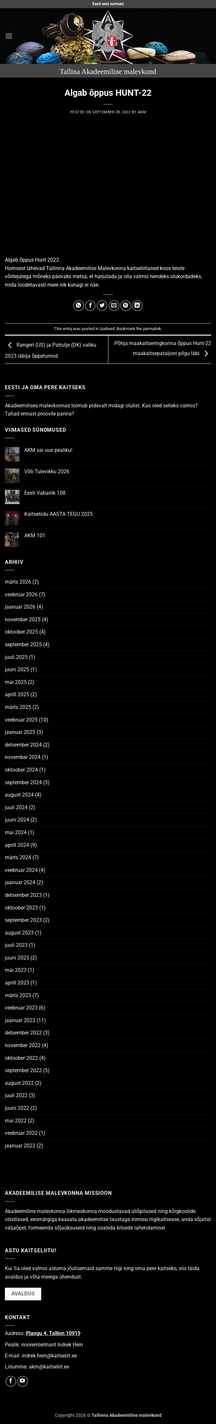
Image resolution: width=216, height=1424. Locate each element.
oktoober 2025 (21, 632)
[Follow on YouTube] (22, 1381)
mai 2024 (16, 832)
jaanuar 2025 (20, 732)
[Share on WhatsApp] (78, 305)
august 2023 (19, 933)
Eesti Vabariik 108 (45, 493)
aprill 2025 (17, 694)
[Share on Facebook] (90, 305)
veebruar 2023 (21, 1008)
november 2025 (23, 619)
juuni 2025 (17, 669)
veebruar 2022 (21, 1133)
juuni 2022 (17, 1108)
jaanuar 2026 (20, 607)
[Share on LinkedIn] (137, 305)
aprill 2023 (17, 983)
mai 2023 (16, 970)
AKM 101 (34, 535)
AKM (142, 112)
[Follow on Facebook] (11, 1381)
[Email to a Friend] (114, 305)
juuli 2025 (16, 657)
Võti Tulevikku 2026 (46, 471)
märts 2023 (18, 995)
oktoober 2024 (21, 770)
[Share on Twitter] (102, 305)
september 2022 (23, 1070)
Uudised (107, 328)
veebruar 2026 (21, 594)
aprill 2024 (17, 845)
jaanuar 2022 (20, 1146)
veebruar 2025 (21, 720)
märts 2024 (18, 857)
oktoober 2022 (21, 1058)
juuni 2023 (17, 958)
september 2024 (23, 782)
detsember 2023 (23, 895)
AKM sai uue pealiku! (48, 450)
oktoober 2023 (21, 908)
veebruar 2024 (21, 870)
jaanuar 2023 (20, 1020)
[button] (9, 36)
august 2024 (19, 795)
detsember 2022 (23, 1033)
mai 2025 (16, 682)
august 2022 (19, 1083)
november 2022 (23, 1045)
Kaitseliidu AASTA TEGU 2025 (58, 514)
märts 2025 (18, 707)
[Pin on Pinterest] (125, 305)
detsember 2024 (23, 745)
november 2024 (23, 757)
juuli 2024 (16, 807)
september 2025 (23, 644)
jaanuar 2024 (20, 882)
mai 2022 (16, 1121)
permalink (152, 328)
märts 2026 (18, 582)
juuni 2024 (17, 820)
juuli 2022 (16, 1095)
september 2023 (23, 920)
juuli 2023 (16, 945)
